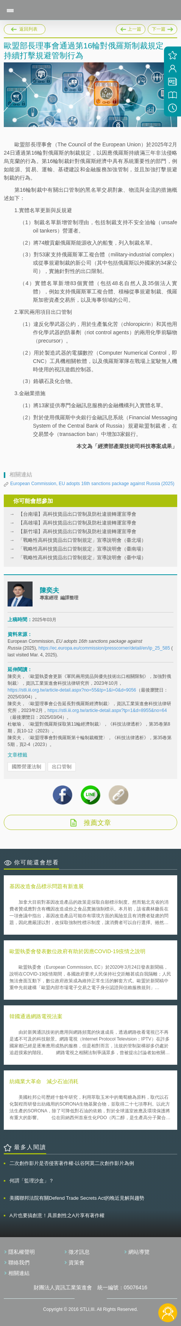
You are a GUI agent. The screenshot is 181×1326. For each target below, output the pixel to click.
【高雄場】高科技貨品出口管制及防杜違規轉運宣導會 (77, 523)
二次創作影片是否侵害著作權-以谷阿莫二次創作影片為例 (71, 1163)
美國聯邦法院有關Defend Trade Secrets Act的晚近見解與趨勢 (76, 1198)
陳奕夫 (49, 590)
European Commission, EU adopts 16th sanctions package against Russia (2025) (92, 483)
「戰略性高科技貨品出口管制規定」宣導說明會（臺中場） (82, 557)
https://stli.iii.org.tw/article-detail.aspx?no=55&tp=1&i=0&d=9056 (72, 690)
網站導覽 (139, 1252)
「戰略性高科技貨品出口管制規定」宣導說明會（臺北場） (82, 540)
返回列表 (28, 29)
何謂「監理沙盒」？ (31, 1180)
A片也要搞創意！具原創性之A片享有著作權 (57, 1215)
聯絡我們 (19, 1262)
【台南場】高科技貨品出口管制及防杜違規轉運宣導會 (77, 514)
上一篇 (130, 28)
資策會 (76, 1262)
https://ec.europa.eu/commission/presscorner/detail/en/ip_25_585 (104, 648)
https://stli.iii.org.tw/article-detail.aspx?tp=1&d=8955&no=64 (107, 710)
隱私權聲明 (21, 1252)
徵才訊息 (79, 1252)
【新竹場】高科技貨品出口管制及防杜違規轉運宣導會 (77, 531)
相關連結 (19, 1273)
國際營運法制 (26, 766)
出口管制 (62, 766)
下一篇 (162, 28)
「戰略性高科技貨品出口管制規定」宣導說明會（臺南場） (82, 549)
